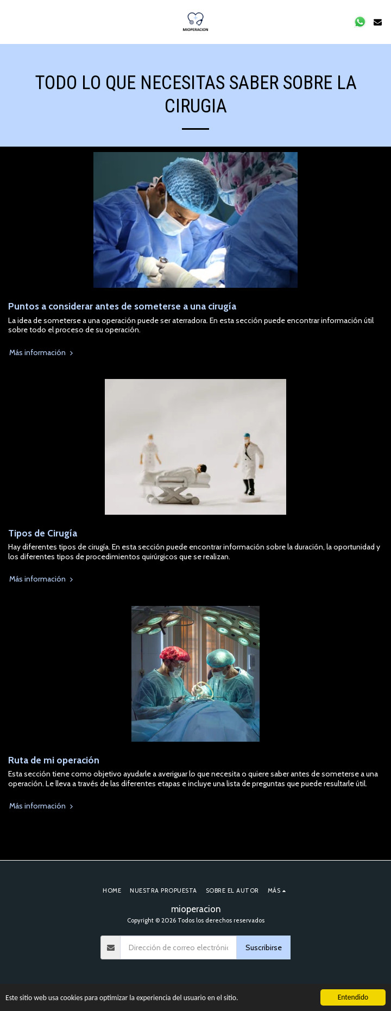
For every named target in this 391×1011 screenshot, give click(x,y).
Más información (42, 352)
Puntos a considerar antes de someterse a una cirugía (122, 306)
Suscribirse (263, 947)
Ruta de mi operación (53, 760)
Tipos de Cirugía (42, 533)
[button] (12, 21)
